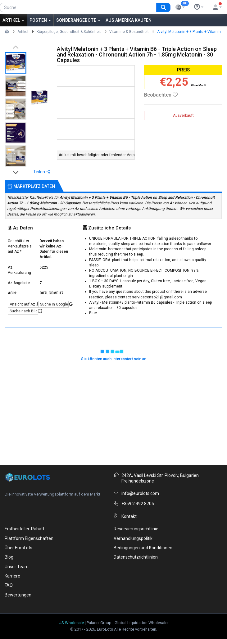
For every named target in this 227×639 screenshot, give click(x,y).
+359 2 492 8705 (137, 503)
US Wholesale (71, 622)
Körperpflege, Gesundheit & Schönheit (69, 31)
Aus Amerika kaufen (129, 20)
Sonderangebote (78, 20)
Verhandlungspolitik (133, 538)
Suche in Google (54, 304)
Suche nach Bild (24, 311)
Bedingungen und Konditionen (143, 547)
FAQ (9, 585)
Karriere (12, 575)
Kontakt (129, 516)
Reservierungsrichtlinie (136, 528)
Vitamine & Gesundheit (129, 31)
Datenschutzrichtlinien (136, 557)
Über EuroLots (18, 547)
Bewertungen (18, 594)
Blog (9, 557)
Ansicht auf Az (24, 304)
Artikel (13, 20)
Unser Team (17, 566)
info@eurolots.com (140, 493)
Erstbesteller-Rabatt (24, 528)
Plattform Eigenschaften (29, 538)
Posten (40, 20)
